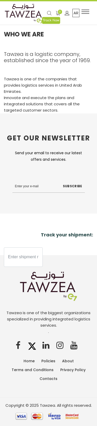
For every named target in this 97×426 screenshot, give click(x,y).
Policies (48, 361)
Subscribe (72, 186)
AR (75, 13)
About (68, 361)
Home (29, 361)
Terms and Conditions (33, 369)
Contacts (48, 378)
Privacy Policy (73, 369)
